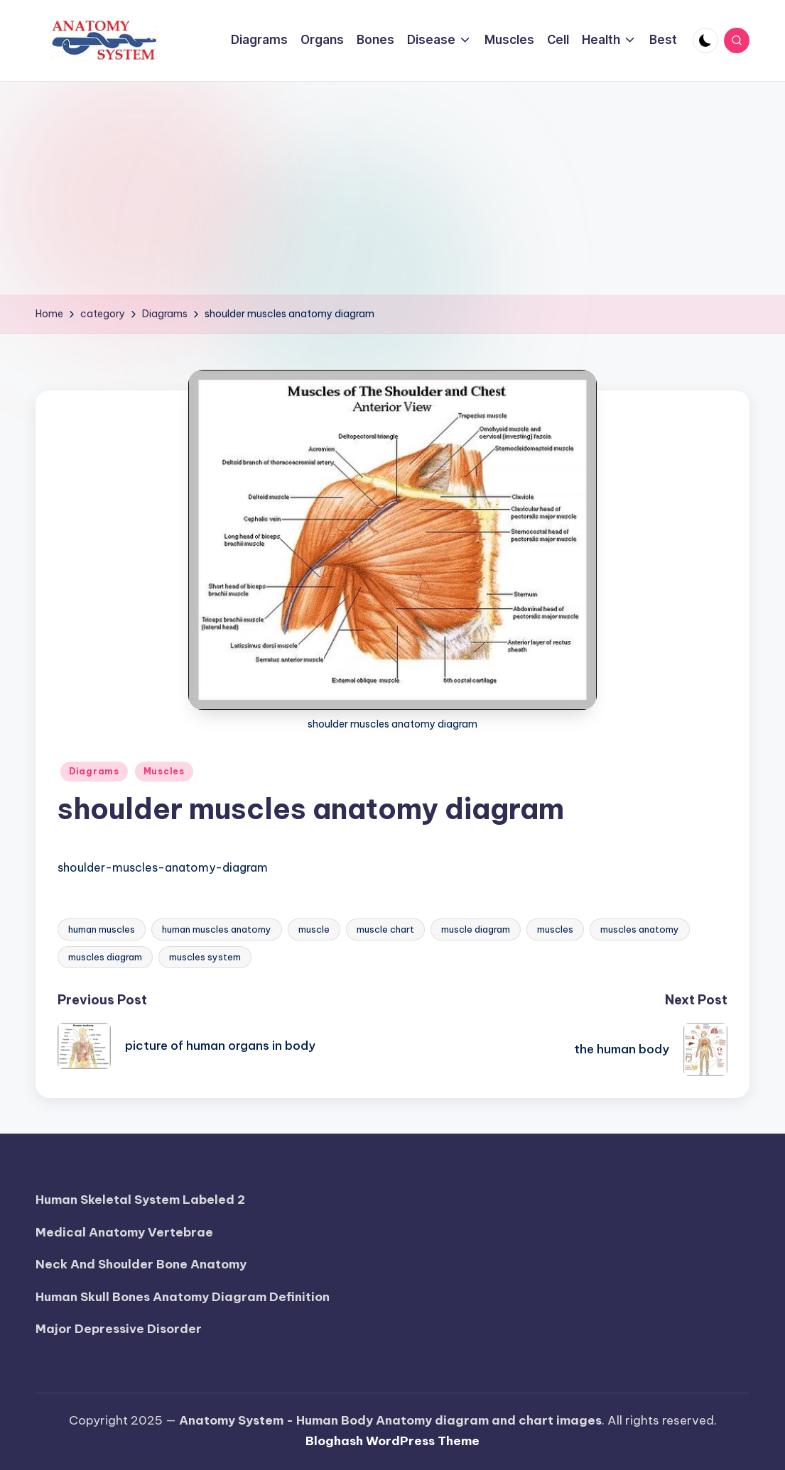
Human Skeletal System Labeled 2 (140, 1199)
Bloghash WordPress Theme (392, 1441)
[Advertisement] (392, 188)
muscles (555, 929)
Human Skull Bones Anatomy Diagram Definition (183, 1297)
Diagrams (94, 771)
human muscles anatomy (216, 929)
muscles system (205, 956)
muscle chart (385, 929)
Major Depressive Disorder (119, 1329)
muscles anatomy (639, 929)
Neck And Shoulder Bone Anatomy (141, 1264)
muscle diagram (475, 929)
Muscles (164, 771)
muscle (314, 929)
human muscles (101, 929)
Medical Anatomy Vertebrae (124, 1232)
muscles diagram (105, 956)
